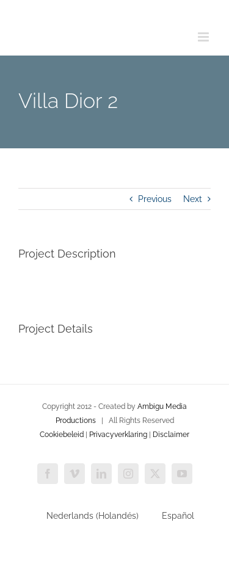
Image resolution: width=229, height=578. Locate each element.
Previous (155, 199)
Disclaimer (171, 434)
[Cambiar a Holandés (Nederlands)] (87, 516)
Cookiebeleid (62, 434)
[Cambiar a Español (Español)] (172, 516)
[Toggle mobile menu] (204, 37)
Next (192, 199)
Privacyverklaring (118, 434)
